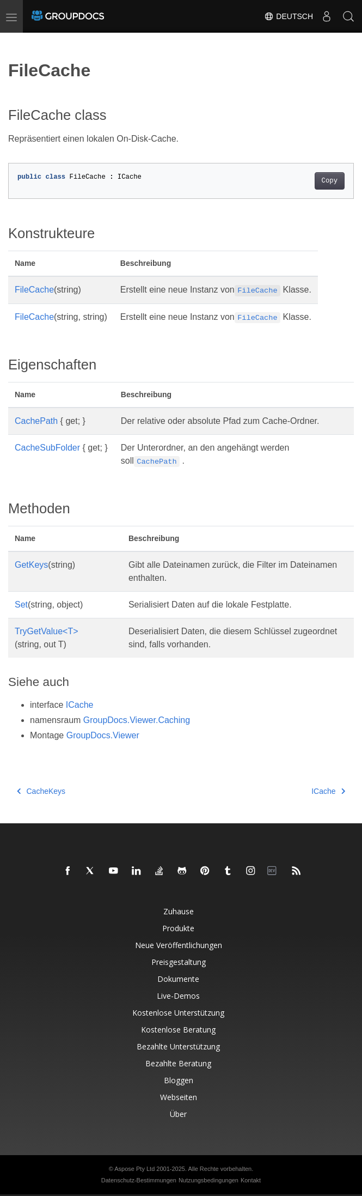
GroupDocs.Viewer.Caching (136, 720)
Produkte (178, 928)
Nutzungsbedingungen (208, 1180)
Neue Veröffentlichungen (178, 945)
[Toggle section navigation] (17, 42)
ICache (80, 704)
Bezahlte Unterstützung (178, 1046)
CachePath (36, 421)
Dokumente (178, 979)
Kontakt (251, 1180)
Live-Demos (178, 996)
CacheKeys (41, 791)
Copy (330, 181)
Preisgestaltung (178, 962)
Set (21, 604)
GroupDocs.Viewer (102, 735)
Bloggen (178, 1080)
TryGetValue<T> (46, 631)
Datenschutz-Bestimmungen (138, 1180)
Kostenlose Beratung (178, 1029)
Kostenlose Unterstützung (178, 1012)
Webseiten (178, 1097)
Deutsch (288, 16)
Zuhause (178, 911)
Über (178, 1114)
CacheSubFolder (47, 447)
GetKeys (31, 564)
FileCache (34, 289)
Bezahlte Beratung (178, 1063)
